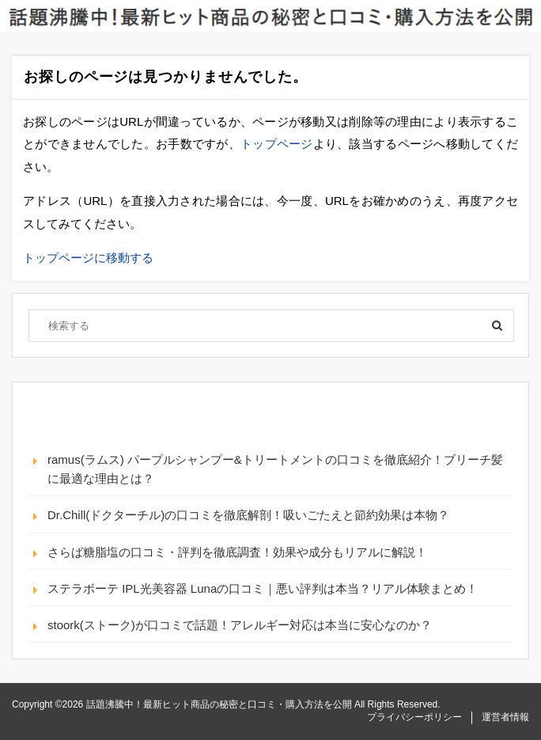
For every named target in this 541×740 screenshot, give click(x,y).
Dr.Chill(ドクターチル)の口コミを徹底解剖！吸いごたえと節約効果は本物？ (248, 515)
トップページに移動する (88, 257)
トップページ (276, 143)
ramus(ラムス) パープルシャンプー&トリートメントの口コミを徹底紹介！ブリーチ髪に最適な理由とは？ (275, 469)
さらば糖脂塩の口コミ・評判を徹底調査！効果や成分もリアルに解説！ (237, 552)
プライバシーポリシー (414, 717)
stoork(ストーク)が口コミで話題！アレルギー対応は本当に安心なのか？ (239, 625)
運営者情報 (505, 717)
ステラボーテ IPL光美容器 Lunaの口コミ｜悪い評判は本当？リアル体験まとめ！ (262, 588)
